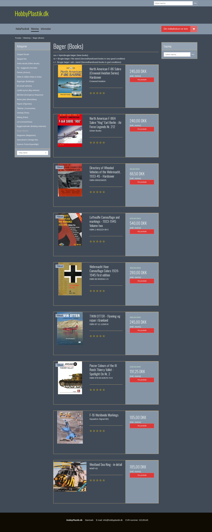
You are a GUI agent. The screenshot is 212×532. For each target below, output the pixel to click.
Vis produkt (142, 80)
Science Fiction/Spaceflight (28, 144)
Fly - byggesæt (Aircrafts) (27, 68)
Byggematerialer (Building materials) (31, 126)
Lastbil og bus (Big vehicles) (28, 90)
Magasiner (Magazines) (26, 135)
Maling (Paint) (22, 117)
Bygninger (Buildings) (25, 81)
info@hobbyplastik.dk (113, 520)
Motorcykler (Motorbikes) (27, 99)
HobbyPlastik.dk (31, 13)
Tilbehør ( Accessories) (26, 108)
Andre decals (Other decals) (28, 64)
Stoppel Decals (23, 54)
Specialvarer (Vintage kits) (27, 140)
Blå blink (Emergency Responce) (30, 95)
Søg (194, 3)
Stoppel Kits (21, 59)
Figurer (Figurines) (24, 104)
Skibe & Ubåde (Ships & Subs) (29, 77)
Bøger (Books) (23, 131)
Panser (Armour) (23, 72)
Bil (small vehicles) (24, 86)
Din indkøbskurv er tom (180, 29)
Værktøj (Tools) (23, 113)
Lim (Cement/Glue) (24, 122)
